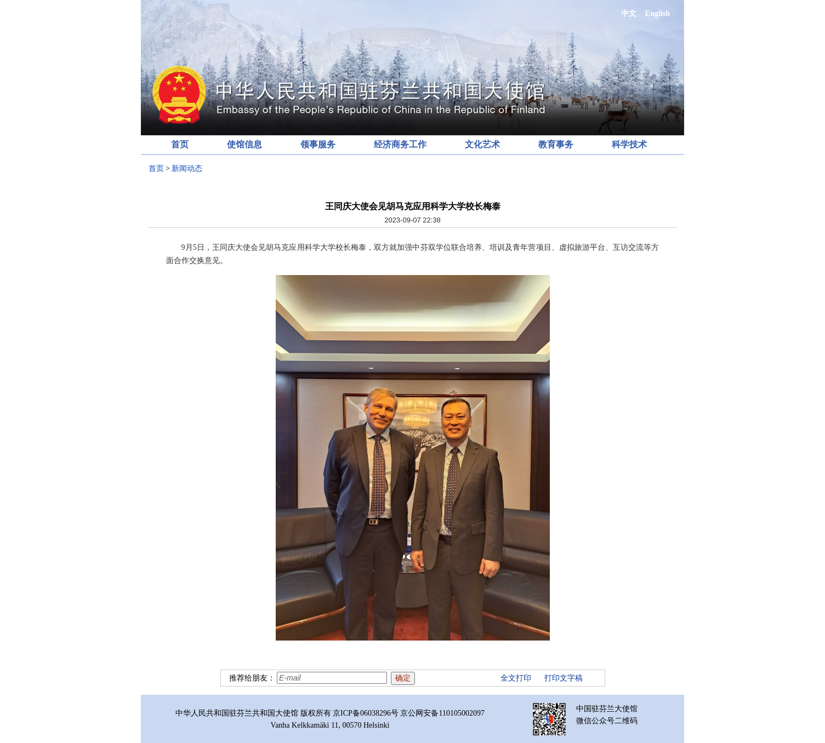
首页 (180, 144)
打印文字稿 (563, 678)
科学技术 (629, 144)
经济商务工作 (400, 144)
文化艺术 (482, 144)
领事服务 (317, 144)
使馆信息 (244, 144)
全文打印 (515, 678)
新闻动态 (187, 168)
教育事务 (555, 144)
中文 (628, 13)
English (657, 13)
